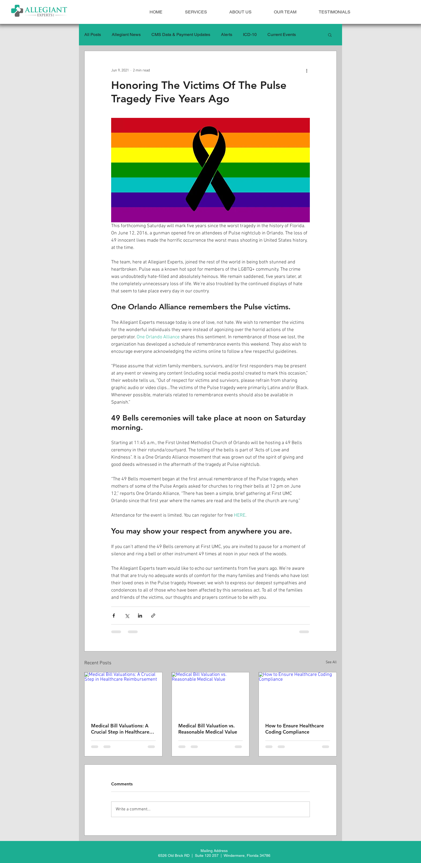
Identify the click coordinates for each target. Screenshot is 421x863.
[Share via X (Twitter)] (126, 615)
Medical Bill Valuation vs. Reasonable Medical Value (207, 729)
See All (331, 662)
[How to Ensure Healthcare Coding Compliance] (297, 694)
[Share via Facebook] (113, 615)
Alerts (226, 34)
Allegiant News (126, 34)
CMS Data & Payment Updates (180, 34)
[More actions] (306, 70)
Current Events (281, 34)
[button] (329, 34)
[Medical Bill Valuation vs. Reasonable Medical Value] (210, 694)
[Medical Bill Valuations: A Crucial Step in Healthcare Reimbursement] (123, 694)
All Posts (92, 34)
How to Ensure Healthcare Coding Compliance (294, 729)
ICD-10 (250, 34)
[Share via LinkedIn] (140, 615)
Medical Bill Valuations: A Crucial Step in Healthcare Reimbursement (120, 729)
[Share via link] (153, 615)
